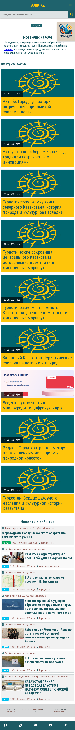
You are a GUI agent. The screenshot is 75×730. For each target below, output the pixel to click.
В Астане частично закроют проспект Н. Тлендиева (45, 579)
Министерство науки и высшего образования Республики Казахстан (37, 677)
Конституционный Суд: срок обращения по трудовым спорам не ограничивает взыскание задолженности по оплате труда (48, 606)
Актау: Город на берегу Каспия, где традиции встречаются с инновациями (35, 157)
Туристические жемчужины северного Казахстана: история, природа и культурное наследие (33, 207)
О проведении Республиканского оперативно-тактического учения (34, 535)
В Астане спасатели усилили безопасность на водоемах (45, 660)
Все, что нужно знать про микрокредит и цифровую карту (33, 405)
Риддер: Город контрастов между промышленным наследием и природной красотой (34, 453)
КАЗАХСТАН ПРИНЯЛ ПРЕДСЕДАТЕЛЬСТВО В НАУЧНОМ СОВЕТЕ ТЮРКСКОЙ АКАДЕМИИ (46, 687)
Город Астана (47, 543)
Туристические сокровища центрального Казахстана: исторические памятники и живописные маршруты (28, 260)
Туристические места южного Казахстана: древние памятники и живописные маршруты (35, 313)
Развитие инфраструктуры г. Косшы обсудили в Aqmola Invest (48, 556)
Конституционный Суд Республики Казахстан (26, 596)
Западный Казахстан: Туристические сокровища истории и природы (37, 360)
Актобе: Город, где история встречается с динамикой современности (28, 107)
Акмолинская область (49, 566)
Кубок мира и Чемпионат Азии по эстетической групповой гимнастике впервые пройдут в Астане (48, 635)
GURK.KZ (37, 5)
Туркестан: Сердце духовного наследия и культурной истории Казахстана (33, 503)
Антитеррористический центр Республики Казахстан (29, 528)
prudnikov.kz (59, 712)
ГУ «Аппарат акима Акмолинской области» (25, 549)
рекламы (37, 709)
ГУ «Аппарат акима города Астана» (21, 572)
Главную (8, 49)
